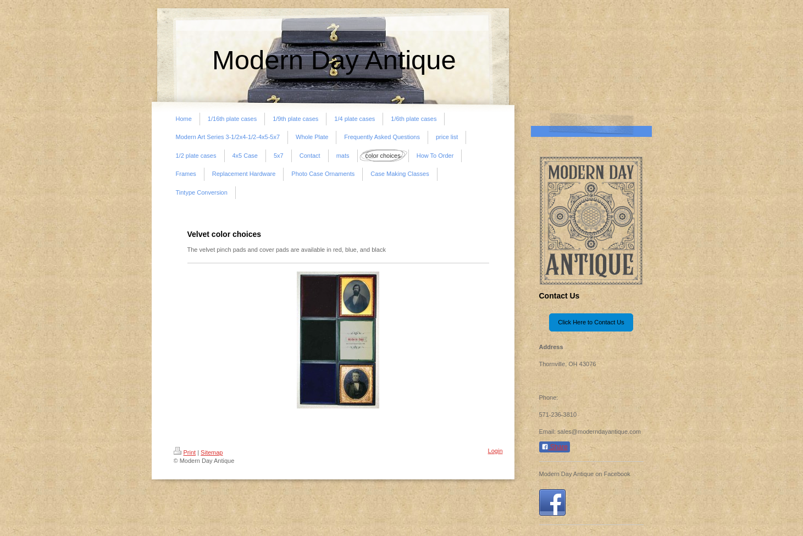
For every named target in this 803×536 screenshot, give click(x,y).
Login (495, 450)
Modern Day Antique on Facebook (584, 474)
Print (185, 452)
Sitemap (212, 452)
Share (554, 447)
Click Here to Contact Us (591, 322)
